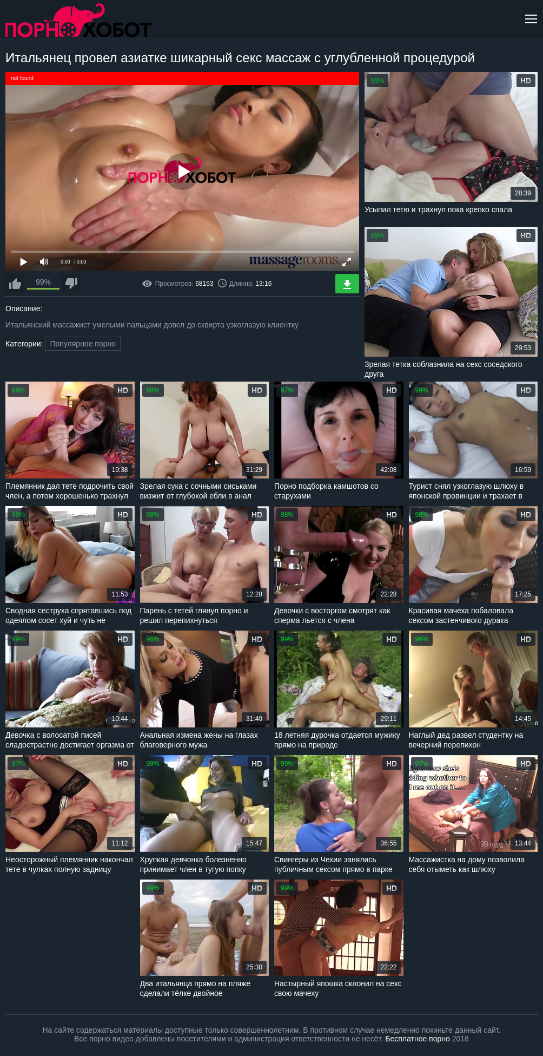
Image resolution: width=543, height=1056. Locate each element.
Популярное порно (83, 343)
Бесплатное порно (417, 1038)
